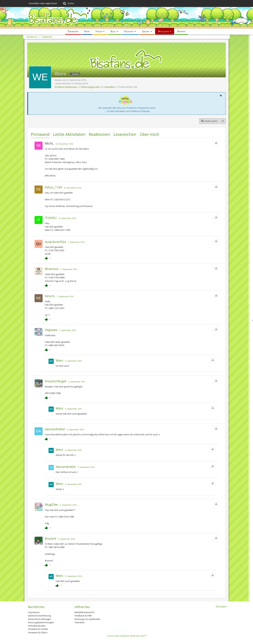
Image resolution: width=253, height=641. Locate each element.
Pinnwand (40, 134)
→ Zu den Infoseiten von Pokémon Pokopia (127, 111)
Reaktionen (99, 134)
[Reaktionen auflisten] (48, 258)
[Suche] (68, 3)
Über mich (149, 134)
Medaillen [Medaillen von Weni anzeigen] (110, 86)
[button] (220, 95)
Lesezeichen (124, 134)
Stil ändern (221, 606)
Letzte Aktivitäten (69, 134)
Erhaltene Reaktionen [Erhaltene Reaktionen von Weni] (66, 86)
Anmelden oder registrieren (43, 3)
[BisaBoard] (126, 18)
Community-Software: (126, 635)
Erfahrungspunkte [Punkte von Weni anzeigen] (90, 86)
